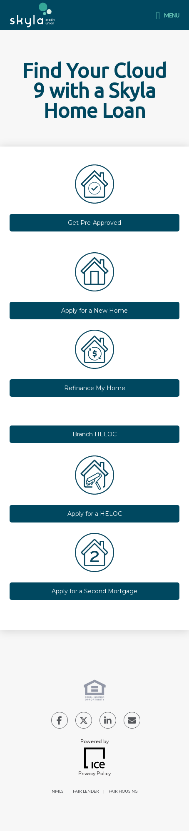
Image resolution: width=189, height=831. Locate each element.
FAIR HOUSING (123, 791)
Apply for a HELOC (94, 514)
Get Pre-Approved (94, 222)
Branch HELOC (94, 434)
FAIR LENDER (86, 791)
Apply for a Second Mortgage (94, 591)
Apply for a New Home (94, 310)
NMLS (57, 791)
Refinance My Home (94, 388)
